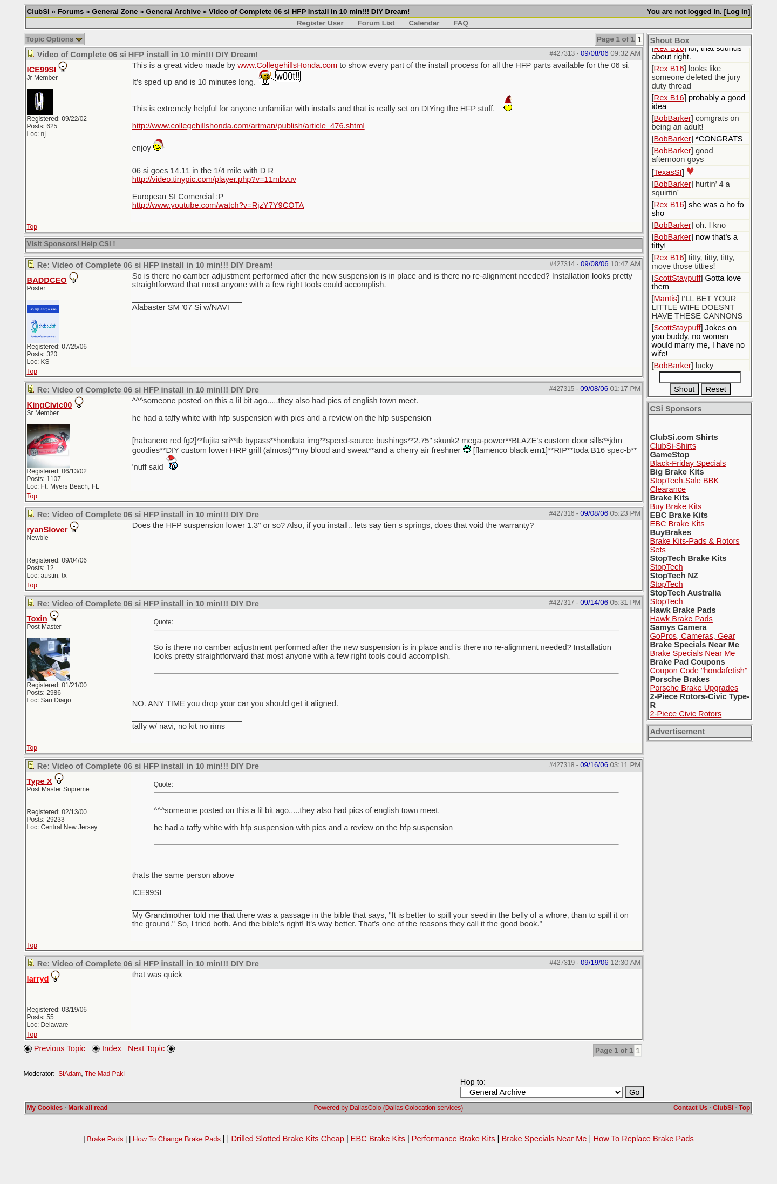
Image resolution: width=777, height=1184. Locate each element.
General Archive (173, 12)
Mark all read (87, 1108)
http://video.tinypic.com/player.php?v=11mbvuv (214, 179)
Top (32, 227)
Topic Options (54, 39)
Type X (39, 781)
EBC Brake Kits (677, 523)
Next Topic (146, 1048)
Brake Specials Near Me (692, 653)
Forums (71, 12)
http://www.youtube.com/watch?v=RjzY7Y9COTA (218, 205)
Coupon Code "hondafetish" (698, 670)
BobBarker (672, 118)
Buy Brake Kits (675, 506)
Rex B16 (669, 48)
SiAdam (69, 1074)
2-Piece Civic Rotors (685, 713)
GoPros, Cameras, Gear (692, 636)
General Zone (115, 12)
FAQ (460, 23)
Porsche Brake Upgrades (694, 688)
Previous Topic (59, 1048)
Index (113, 1048)
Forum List (376, 23)
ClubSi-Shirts (673, 446)
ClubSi (38, 12)
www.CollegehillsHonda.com (287, 65)
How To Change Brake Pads (177, 1139)
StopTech (666, 567)
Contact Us (690, 1108)
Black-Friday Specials (688, 463)
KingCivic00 (49, 405)
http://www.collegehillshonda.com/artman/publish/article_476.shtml (248, 125)
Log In (737, 12)
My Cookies (45, 1108)
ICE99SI (42, 69)
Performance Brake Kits (453, 1138)
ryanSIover (47, 529)
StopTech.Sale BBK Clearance (684, 484)
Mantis (665, 298)
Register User (320, 23)
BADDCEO (47, 280)
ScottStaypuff (677, 278)
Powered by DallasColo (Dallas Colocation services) (389, 1108)
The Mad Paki (105, 1074)
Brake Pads (105, 1139)
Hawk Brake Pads (681, 618)
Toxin (37, 618)
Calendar (423, 23)
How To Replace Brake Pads (643, 1138)
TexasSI (668, 172)
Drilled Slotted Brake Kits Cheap (287, 1138)
